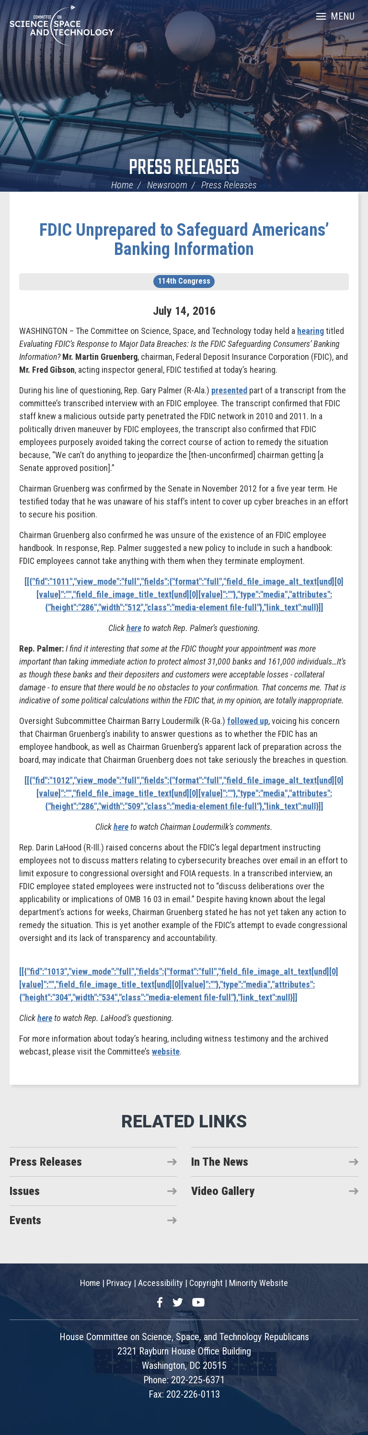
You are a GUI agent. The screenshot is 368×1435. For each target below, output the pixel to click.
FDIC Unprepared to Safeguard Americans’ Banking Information (184, 239)
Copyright (206, 1283)
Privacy (119, 1283)
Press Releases (184, 168)
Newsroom (167, 185)
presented (229, 390)
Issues (25, 1191)
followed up (247, 721)
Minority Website (258, 1283)
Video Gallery (222, 1191)
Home (122, 185)
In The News (219, 1162)
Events (25, 1220)
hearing (310, 331)
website (166, 1051)
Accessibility (160, 1283)
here (133, 628)
